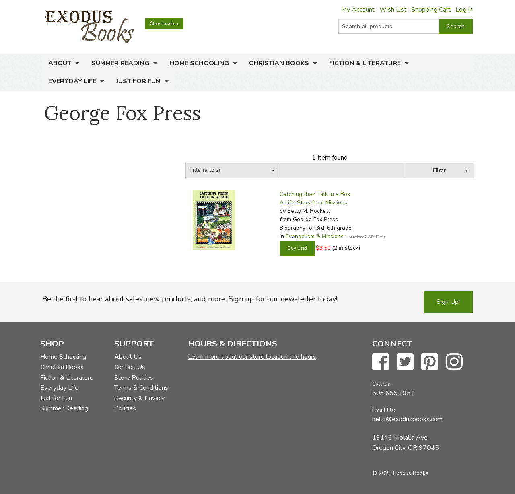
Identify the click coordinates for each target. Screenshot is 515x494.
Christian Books (279, 63)
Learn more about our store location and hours (252, 356)
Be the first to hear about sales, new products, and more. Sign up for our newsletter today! (189, 299)
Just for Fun (138, 81)
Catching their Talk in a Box (315, 194)
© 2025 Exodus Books (400, 473)
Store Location (164, 24)
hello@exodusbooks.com (407, 419)
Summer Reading (120, 63)
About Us (128, 356)
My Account (358, 9)
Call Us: (381, 384)
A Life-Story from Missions (313, 202)
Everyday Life (72, 81)
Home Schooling (199, 63)
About (59, 63)
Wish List (392, 9)
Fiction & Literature (365, 63)
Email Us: (383, 410)
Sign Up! (448, 301)
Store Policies (133, 377)
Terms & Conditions (141, 387)
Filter (439, 170)
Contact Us (129, 367)
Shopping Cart (431, 9)
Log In (464, 9)
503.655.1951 (393, 393)
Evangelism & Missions (315, 236)
